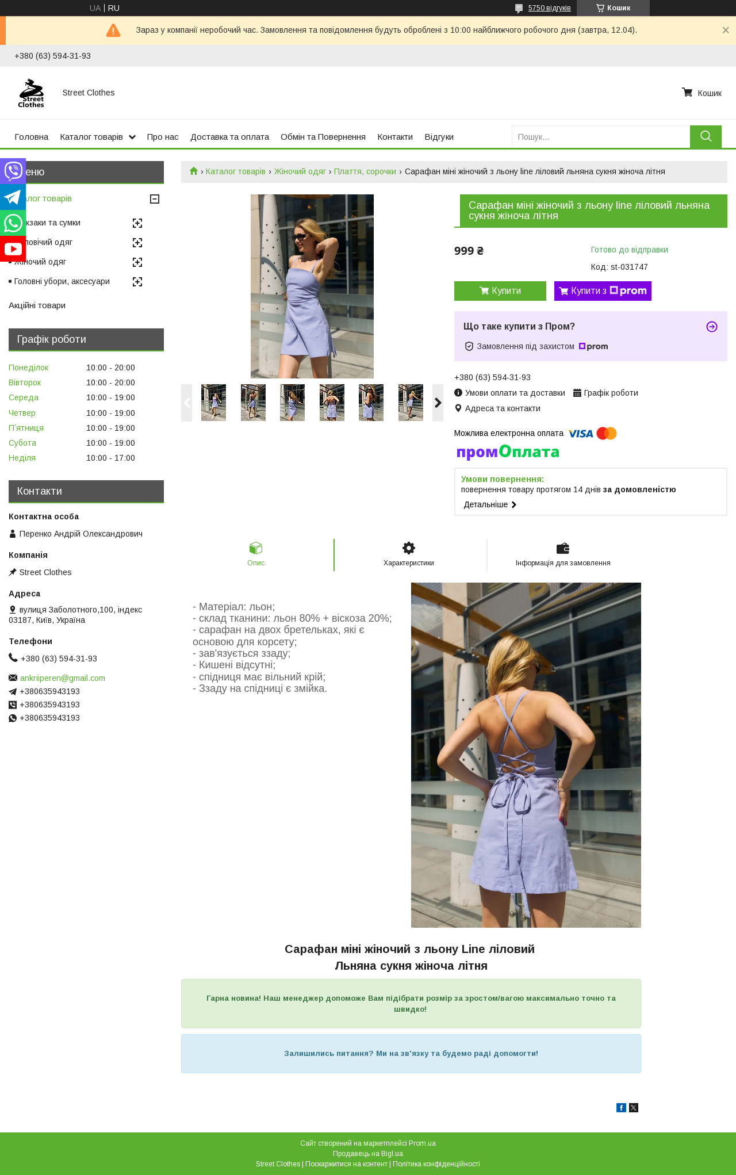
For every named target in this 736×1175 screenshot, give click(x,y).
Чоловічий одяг (43, 242)
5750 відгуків (549, 8)
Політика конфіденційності (436, 1164)
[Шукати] (706, 136)
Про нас (163, 136)
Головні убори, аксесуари (62, 281)
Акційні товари (37, 305)
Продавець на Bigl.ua (368, 1154)
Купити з (609, 291)
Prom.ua (422, 1143)
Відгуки (439, 136)
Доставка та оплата (229, 136)
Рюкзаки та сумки (47, 222)
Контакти (395, 136)
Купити (506, 291)
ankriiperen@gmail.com (62, 678)
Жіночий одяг (300, 171)
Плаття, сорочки (365, 171)
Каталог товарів (91, 136)
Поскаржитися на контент (346, 1164)
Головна (31, 136)
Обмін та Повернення (323, 136)
